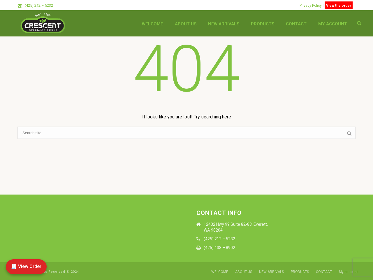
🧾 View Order (26, 266)
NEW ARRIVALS (223, 24)
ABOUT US (185, 24)
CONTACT (296, 24)
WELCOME (152, 24)
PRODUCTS (262, 24)
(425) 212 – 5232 (39, 5)
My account (332, 24)
